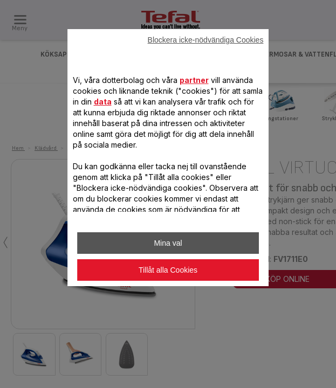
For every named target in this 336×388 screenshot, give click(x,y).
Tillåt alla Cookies (168, 270)
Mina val (168, 243)
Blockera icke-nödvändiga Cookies (206, 40)
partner (194, 80)
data (103, 101)
